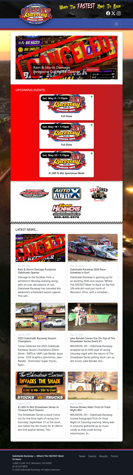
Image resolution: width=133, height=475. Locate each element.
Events (92, 456)
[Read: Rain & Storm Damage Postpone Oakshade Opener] (67, 57)
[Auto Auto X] (66, 194)
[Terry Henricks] (66, 211)
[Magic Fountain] (34, 194)
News (82, 456)
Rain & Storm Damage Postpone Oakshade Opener (56, 69)
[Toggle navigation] (116, 24)
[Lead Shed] (98, 194)
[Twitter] (113, 13)
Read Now (92, 69)
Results (103, 456)
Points (114, 456)
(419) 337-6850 (20, 466)
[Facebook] (108, 13)
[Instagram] (119, 13)
